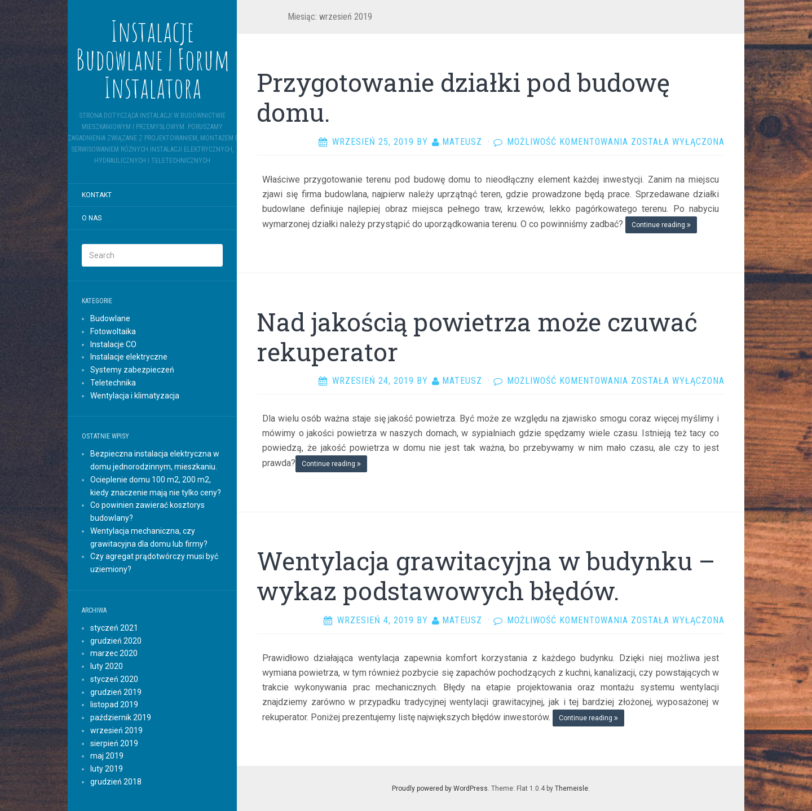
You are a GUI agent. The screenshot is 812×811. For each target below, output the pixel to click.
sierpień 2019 (114, 743)
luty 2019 (106, 768)
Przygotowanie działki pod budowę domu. (463, 97)
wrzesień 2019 (116, 730)
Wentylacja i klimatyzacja (134, 395)
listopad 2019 (114, 704)
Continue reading (661, 225)
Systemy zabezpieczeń (132, 369)
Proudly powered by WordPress (440, 788)
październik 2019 (120, 717)
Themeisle (571, 788)
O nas (92, 218)
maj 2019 (106, 755)
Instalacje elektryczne (128, 356)
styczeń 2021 (114, 627)
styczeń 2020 (114, 679)
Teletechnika (113, 382)
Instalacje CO (113, 344)
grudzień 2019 (116, 692)
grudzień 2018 (116, 781)
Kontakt (97, 195)
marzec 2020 (114, 653)
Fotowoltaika (113, 331)
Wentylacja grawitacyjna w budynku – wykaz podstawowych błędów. (486, 575)
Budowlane (110, 318)
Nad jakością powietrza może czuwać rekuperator (477, 336)
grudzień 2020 (116, 640)
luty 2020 (106, 666)
